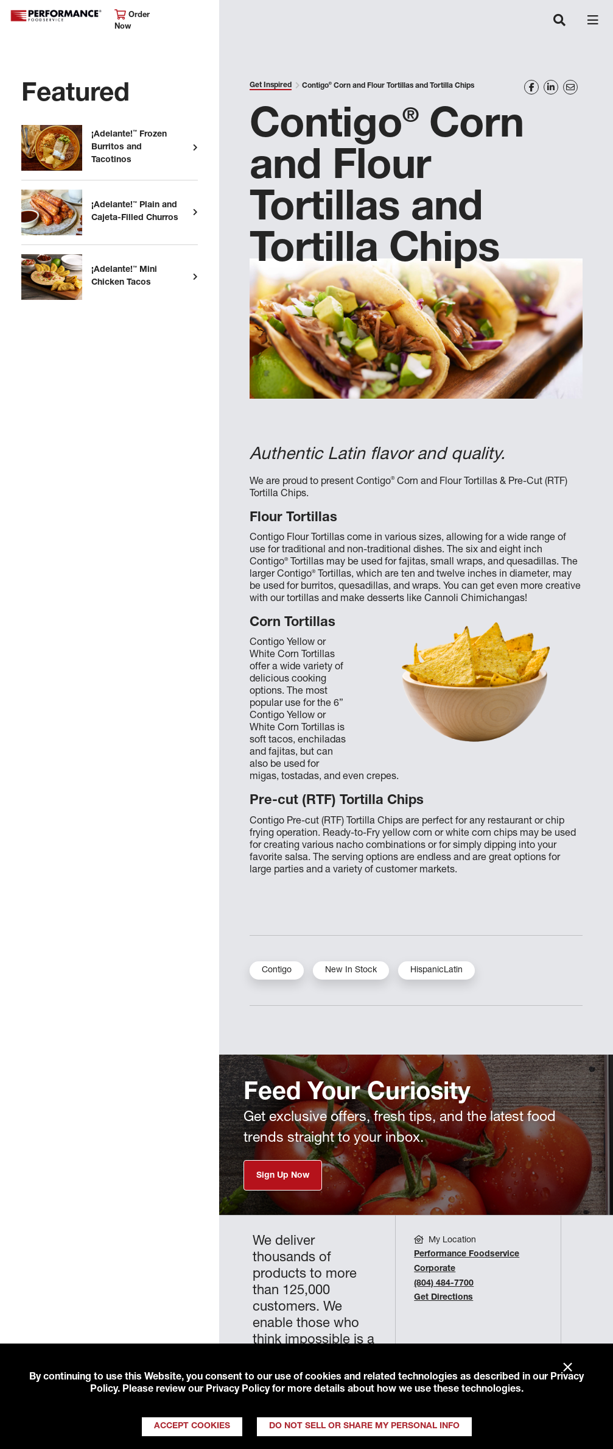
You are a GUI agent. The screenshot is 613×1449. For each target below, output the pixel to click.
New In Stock (351, 970)
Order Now (132, 20)
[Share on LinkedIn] (551, 87)
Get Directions (443, 1298)
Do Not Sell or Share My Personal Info (364, 1426)
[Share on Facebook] (531, 87)
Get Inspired (271, 85)
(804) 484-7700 (444, 1284)
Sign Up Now (282, 1176)
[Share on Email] (570, 87)
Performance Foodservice (56, 16)
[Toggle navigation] (559, 21)
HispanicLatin (436, 970)
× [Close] (567, 1368)
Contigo (277, 970)
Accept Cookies (192, 1426)
